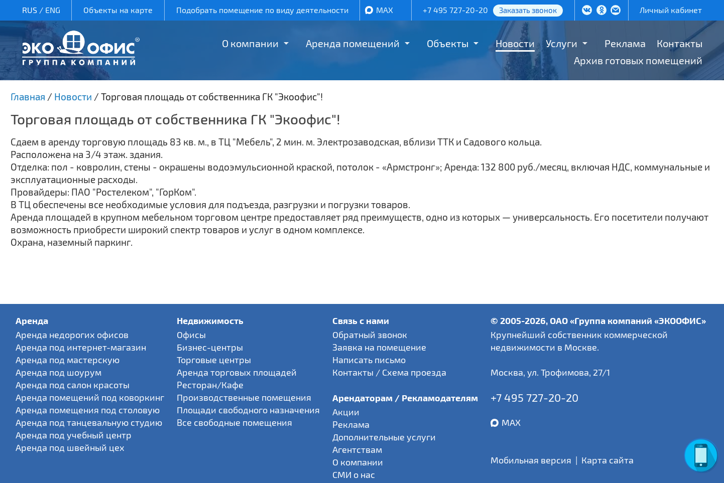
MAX (384, 10)
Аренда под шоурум (58, 372)
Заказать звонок (528, 10)
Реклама (625, 43)
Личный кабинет (671, 10)
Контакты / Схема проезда (389, 372)
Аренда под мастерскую (67, 359)
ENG (52, 10)
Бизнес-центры (210, 347)
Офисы (191, 334)
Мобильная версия (531, 459)
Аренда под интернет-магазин (81, 347)
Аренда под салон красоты (73, 384)
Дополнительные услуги (384, 436)
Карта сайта (607, 459)
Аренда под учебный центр (74, 434)
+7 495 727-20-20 (455, 10)
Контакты (679, 43)
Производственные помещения (244, 397)
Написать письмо (369, 359)
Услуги (561, 43)
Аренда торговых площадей (237, 372)
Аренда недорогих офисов (72, 334)
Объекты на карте (118, 10)
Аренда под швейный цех (70, 447)
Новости (515, 43)
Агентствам (357, 449)
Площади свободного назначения (248, 409)
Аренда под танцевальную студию (89, 422)
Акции (345, 411)
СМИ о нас (353, 474)
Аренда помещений (353, 43)
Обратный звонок (369, 334)
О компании (250, 43)
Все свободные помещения (234, 422)
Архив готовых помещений (638, 60)
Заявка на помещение (379, 347)
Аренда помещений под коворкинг (90, 397)
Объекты (447, 43)
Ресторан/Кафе (210, 384)
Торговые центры (214, 359)
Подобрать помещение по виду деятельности (262, 10)
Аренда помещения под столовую (88, 409)
